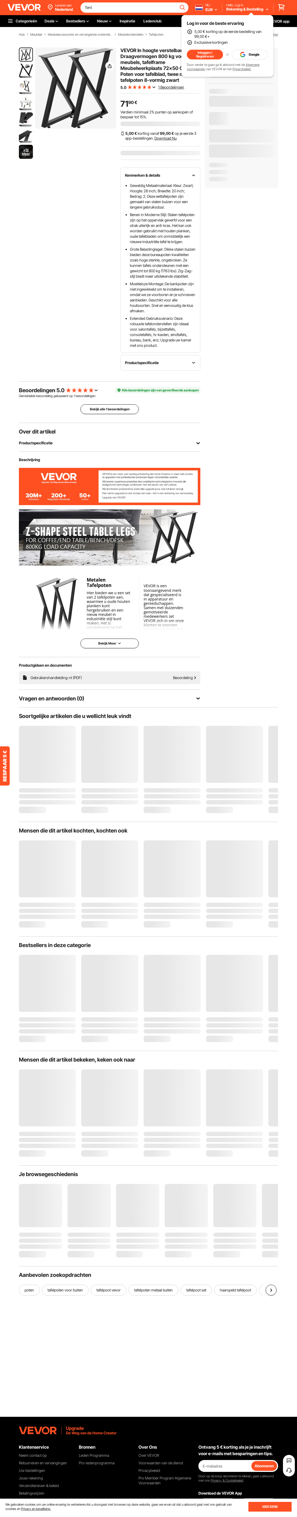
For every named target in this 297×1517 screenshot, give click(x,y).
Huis (22, 34)
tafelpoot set (196, 1290)
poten (29, 1290)
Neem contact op (33, 1455)
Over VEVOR (149, 1455)
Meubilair (36, 34)
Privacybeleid (149, 1470)
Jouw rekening (31, 1478)
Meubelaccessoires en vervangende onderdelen (80, 34)
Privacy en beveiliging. (36, 1509)
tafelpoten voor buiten (65, 1290)
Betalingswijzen (31, 1493)
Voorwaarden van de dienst (161, 1463)
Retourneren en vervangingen (43, 1463)
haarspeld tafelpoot (235, 1290)
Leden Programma (94, 1455)
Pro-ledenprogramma (96, 1463)
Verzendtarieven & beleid (39, 1485)
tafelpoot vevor (108, 1290)
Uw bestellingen (32, 1470)
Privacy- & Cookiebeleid (227, 1480)
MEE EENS (270, 1507)
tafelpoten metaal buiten (153, 1290)
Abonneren (264, 1466)
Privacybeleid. (241, 69)
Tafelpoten (156, 34)
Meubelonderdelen (130, 34)
